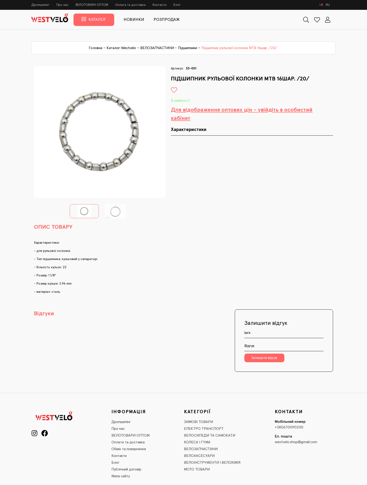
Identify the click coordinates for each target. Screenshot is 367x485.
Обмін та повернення (128, 449)
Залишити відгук (264, 358)
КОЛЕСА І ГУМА (197, 442)
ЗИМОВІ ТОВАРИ (198, 422)
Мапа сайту (120, 476)
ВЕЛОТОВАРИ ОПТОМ (92, 5)
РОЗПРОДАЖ (167, 20)
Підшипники (187, 48)
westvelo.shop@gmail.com (296, 442)
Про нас (62, 5)
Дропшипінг (40, 5)
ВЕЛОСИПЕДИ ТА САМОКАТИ (209, 435)
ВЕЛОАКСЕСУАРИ (199, 456)
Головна (95, 48)
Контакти (159, 5)
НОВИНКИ (134, 20)
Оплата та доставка (130, 5)
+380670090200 (289, 427)
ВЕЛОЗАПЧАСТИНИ (157, 48)
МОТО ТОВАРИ (197, 469)
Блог (177, 5)
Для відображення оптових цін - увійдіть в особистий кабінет (241, 114)
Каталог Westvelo (121, 48)
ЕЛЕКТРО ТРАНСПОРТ (204, 429)
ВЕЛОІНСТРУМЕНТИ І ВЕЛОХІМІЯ (212, 462)
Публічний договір (126, 469)
